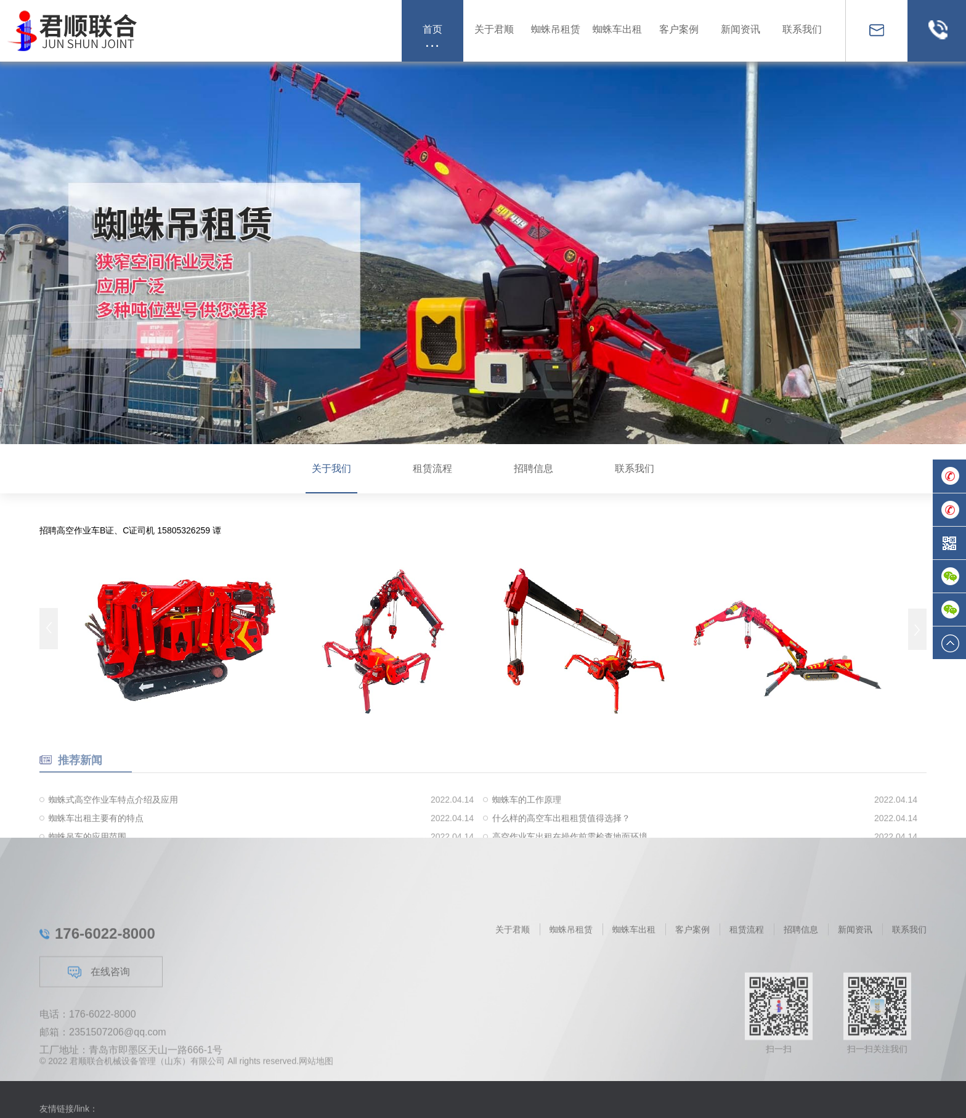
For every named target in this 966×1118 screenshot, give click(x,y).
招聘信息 (533, 468)
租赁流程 (432, 468)
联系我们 (634, 468)
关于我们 (331, 468)
